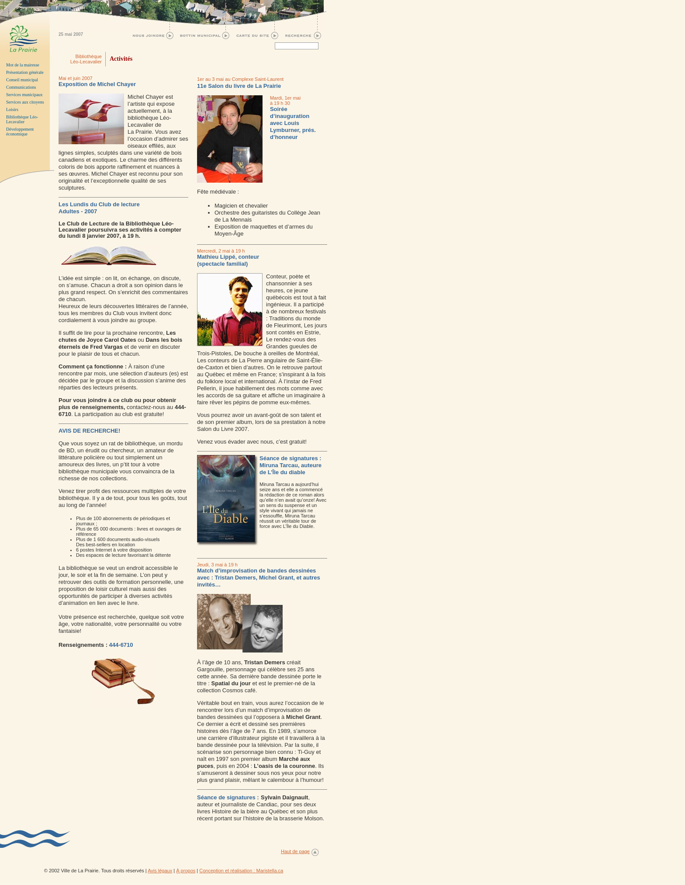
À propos (185, 870)
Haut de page (295, 851)
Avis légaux (160, 870)
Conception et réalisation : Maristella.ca (241, 870)
